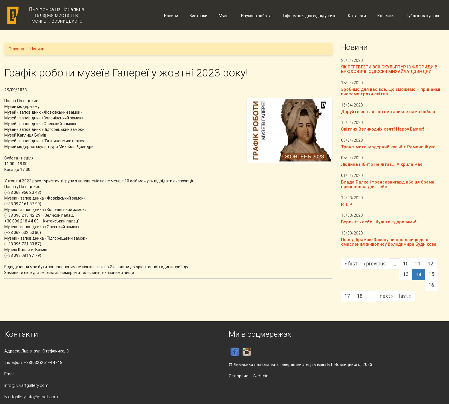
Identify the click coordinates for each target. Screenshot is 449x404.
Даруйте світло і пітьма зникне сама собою (388, 111)
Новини (171, 15)
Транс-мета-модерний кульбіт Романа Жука (388, 146)
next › (386, 296)
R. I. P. (346, 204)
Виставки (198, 15)
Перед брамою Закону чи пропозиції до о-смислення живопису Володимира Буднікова (388, 242)
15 (431, 274)
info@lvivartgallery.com (26, 385)
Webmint (261, 376)
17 (347, 296)
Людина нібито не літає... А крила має (382, 164)
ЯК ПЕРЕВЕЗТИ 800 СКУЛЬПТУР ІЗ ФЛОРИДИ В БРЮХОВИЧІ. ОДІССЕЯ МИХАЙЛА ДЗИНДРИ (389, 69)
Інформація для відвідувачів (309, 15)
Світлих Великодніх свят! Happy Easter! (382, 129)
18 (360, 296)
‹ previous (375, 263)
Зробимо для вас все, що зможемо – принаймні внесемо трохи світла (392, 91)
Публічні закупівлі (422, 15)
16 (431, 285)
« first (350, 263)
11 (418, 263)
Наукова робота (256, 15)
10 (406, 263)
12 (430, 263)
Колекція (385, 15)
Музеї (224, 15)
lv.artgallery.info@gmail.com (31, 396)
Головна (16, 49)
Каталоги (357, 15)
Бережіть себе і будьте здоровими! (378, 221)
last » (405, 296)
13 (406, 274)
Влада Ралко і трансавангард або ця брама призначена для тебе (387, 184)
